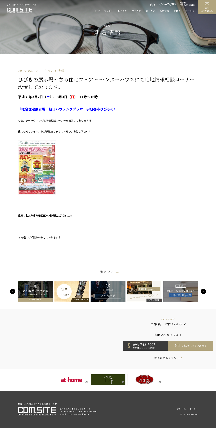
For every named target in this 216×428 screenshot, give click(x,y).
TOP (97, 11)
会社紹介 (189, 11)
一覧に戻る (105, 272)
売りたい (136, 11)
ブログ (177, 11)
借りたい (122, 11)
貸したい (150, 11)
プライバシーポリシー (187, 408)
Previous (12, 291)
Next (203, 291)
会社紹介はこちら (165, 357)
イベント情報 (54, 71)
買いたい (109, 11)
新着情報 (164, 11)
